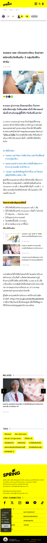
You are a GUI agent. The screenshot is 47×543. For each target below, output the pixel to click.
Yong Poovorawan (27, 131)
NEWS (11, 10)
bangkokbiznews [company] (31, 516)
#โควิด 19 (28, 438)
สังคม (17, 10)
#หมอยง (8, 434)
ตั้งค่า (6, 530)
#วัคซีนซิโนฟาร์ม (35, 443)
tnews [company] (26, 525)
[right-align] (39, 3)
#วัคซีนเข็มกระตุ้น (35, 447)
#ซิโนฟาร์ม (21, 443)
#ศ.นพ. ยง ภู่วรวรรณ (13, 438)
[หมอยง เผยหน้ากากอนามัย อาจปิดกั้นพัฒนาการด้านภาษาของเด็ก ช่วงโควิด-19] (23, 390)
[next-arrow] (43, 391)
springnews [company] (28, 521)
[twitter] (9, 97)
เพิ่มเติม (6, 522)
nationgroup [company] (29, 512)
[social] (4, 502)
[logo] (7, 3)
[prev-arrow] (4, 391)
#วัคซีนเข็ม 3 (9, 451)
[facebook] (7, 97)
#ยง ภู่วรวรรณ (20, 434)
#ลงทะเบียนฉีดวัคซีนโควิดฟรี (15, 447)
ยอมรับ (6, 526)
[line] (12, 97)
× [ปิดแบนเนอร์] (9, 510)
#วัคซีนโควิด (9, 443)
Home (5, 10)
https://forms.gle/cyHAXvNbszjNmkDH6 (27, 299)
